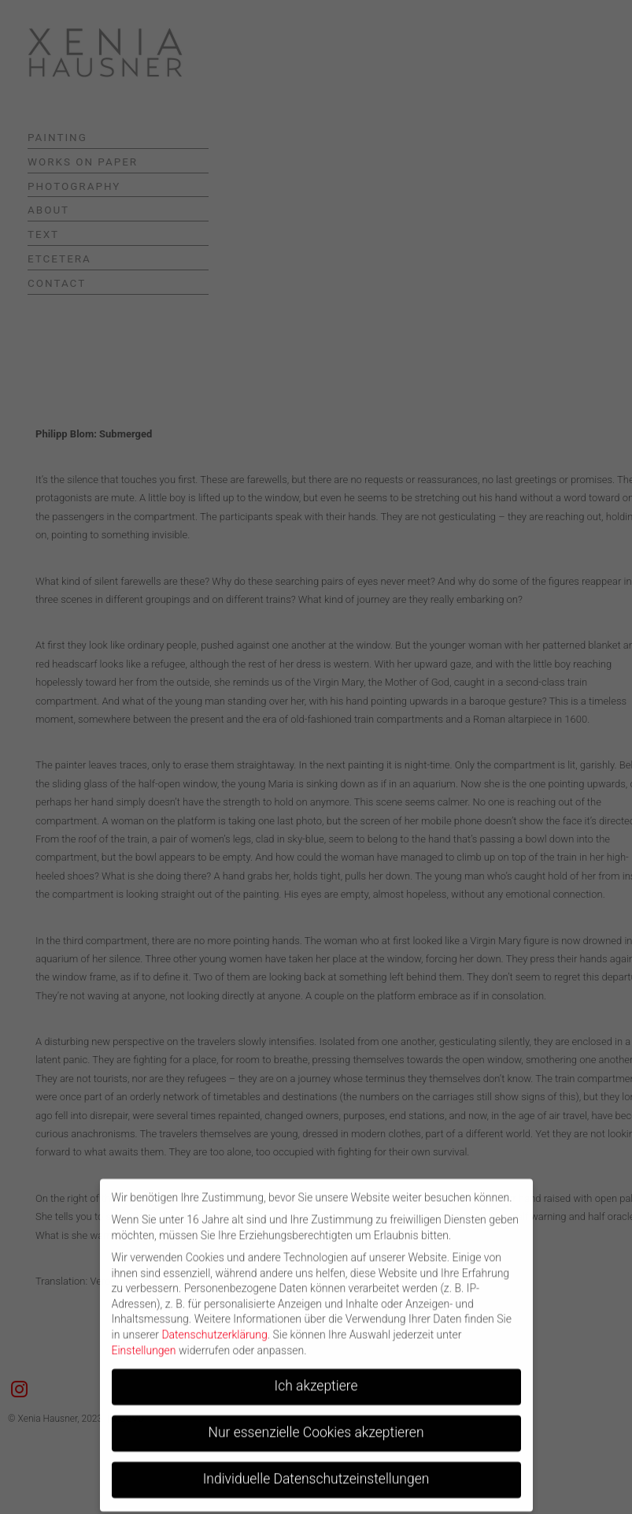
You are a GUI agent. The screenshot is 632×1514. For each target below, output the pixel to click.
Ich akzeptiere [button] (316, 1379)
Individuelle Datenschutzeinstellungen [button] (316, 1472)
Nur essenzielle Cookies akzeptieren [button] (315, 1426)
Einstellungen (144, 1343)
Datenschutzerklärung (214, 1328)
